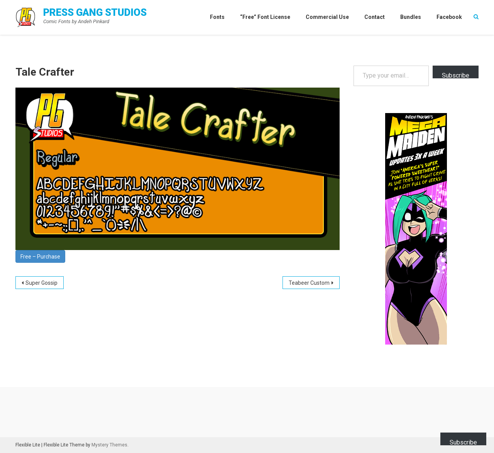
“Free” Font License (265, 17)
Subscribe (455, 75)
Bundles (410, 17)
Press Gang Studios (95, 12)
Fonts (217, 17)
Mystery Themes (109, 445)
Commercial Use (327, 17)
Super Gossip (41, 283)
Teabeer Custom (309, 283)
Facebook (449, 17)
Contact (374, 17)
